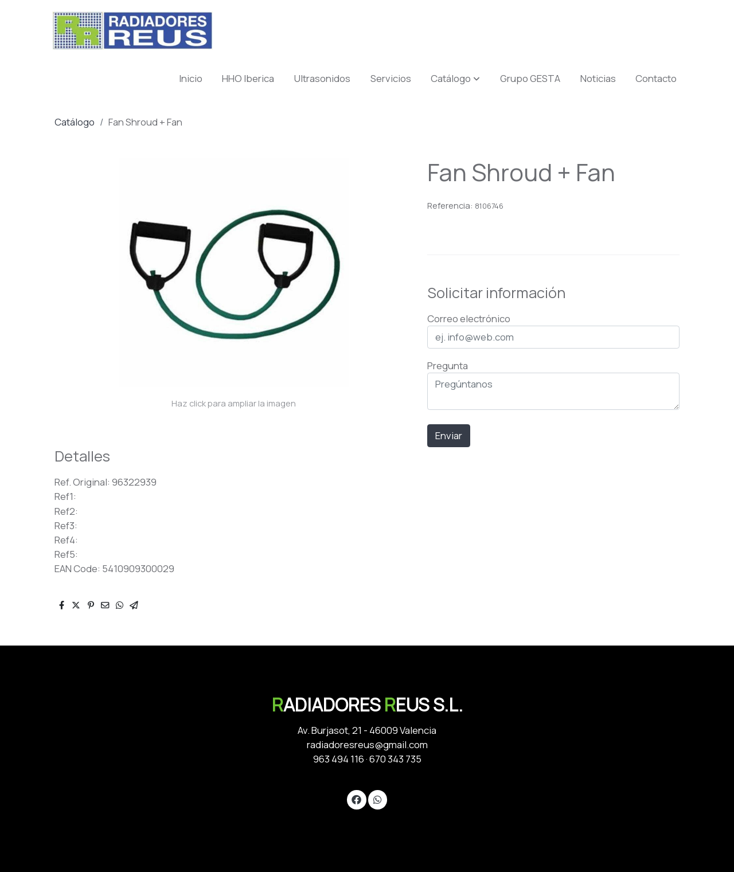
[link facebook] (356, 799)
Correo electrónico (468, 318)
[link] (132, 30)
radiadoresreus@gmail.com (367, 744)
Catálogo (74, 121)
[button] (455, 78)
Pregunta (447, 365)
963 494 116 (338, 758)
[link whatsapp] (377, 799)
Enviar (448, 435)
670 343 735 (395, 758)
